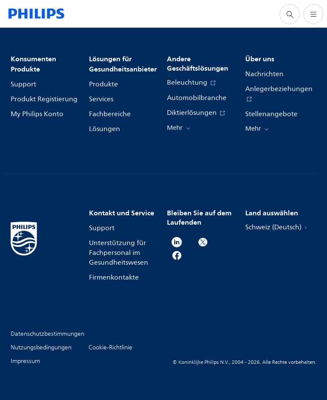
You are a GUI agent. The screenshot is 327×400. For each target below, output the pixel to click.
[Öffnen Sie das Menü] (313, 14)
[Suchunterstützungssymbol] (289, 14)
